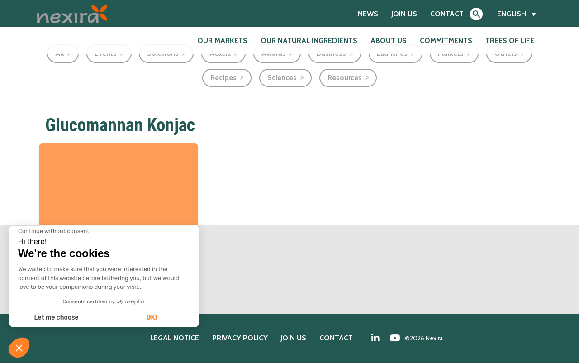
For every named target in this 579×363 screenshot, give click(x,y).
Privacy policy (240, 338)
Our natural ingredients (309, 40)
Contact (447, 14)
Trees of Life (509, 40)
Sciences (282, 77)
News (368, 14)
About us (388, 40)
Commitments (446, 40)
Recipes (223, 77)
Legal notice (174, 338)
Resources (344, 77)
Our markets (222, 40)
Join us (404, 14)
